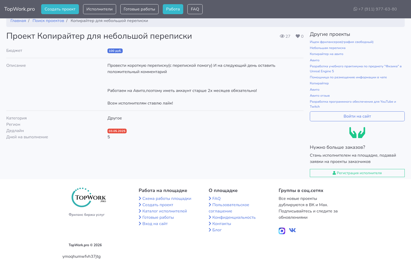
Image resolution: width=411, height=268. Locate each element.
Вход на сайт (155, 224)
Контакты (221, 224)
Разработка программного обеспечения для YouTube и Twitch (353, 104)
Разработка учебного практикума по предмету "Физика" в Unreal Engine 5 (356, 69)
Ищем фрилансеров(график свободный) (342, 42)
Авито (315, 60)
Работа (173, 9)
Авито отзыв (320, 95)
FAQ (195, 9)
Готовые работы (139, 9)
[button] (403, 9)
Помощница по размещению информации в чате (348, 77)
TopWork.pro (19, 9)
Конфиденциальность (234, 217)
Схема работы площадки (166, 198)
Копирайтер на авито (326, 54)
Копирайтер (319, 83)
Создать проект (60, 9)
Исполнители (99, 9)
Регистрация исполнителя (357, 173)
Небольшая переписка (327, 48)
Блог (217, 230)
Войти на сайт (357, 116)
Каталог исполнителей (164, 211)
